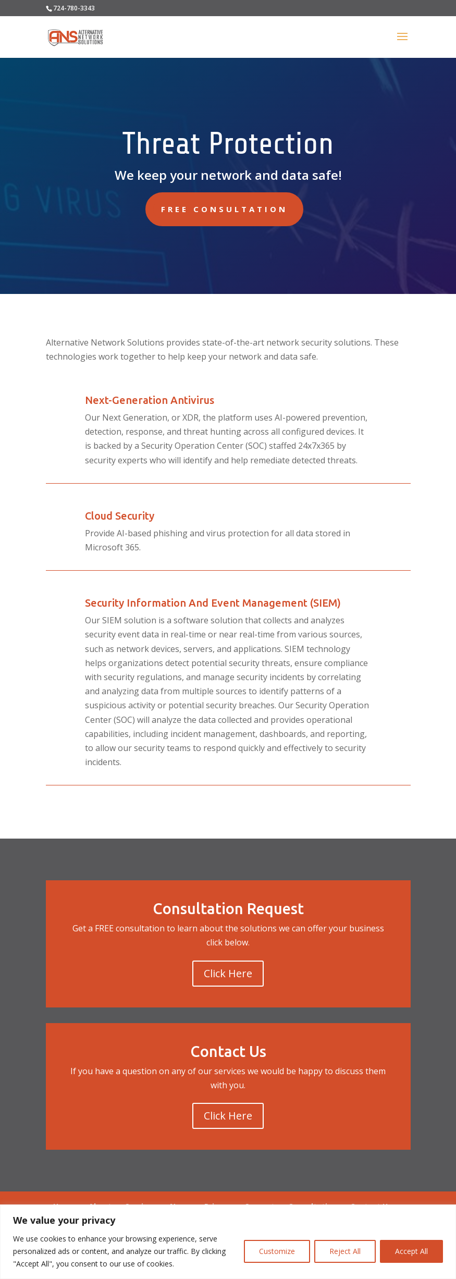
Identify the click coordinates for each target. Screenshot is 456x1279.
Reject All (345, 1251)
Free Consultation (224, 209)
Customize (277, 1251)
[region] (228, 1241)
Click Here (228, 973)
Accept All (411, 1251)
